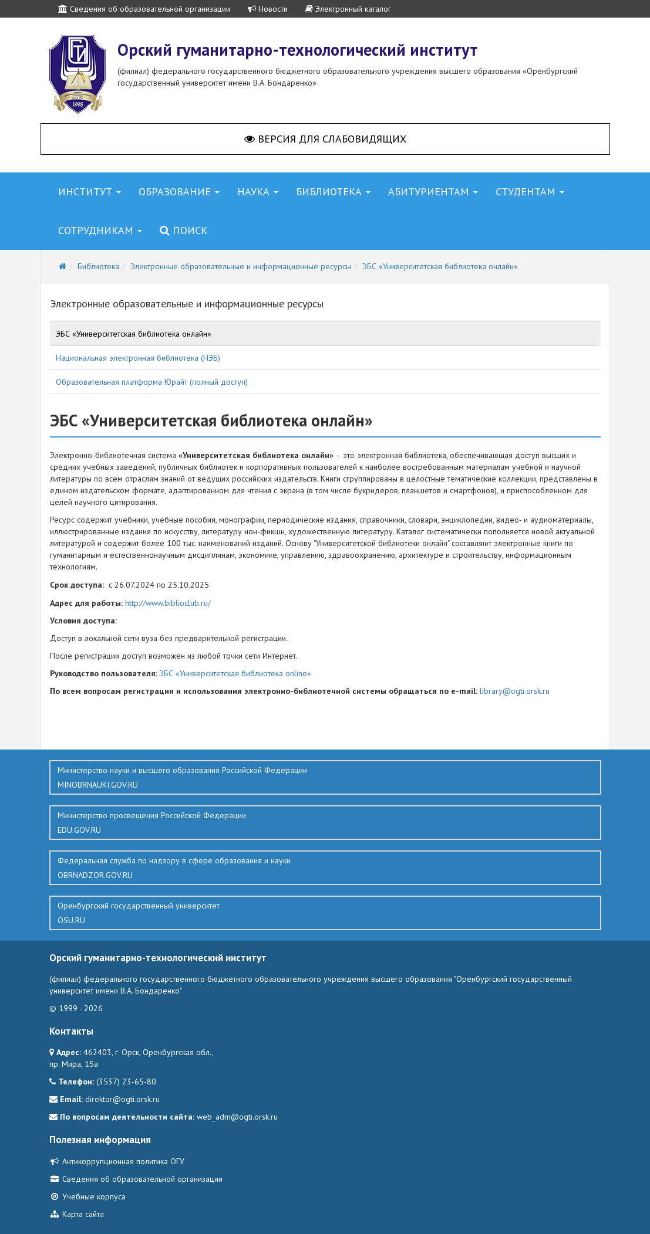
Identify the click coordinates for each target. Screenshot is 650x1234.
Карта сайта (76, 1214)
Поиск (183, 230)
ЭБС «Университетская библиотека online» (235, 673)
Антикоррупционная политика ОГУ (116, 1161)
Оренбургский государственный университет (325, 913)
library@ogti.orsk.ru (515, 691)
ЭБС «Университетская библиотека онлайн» (133, 333)
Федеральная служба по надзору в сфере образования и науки (325, 868)
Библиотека (333, 191)
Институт (89, 191)
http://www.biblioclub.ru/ (168, 603)
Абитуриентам (433, 191)
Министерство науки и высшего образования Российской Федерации (325, 778)
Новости (268, 9)
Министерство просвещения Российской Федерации (325, 823)
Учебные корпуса (87, 1196)
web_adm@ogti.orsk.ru (237, 1116)
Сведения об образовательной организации (144, 9)
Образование (179, 191)
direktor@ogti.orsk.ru (122, 1099)
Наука (257, 191)
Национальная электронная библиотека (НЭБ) (138, 357)
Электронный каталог (348, 9)
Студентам (530, 191)
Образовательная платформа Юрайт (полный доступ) (152, 382)
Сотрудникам (100, 230)
